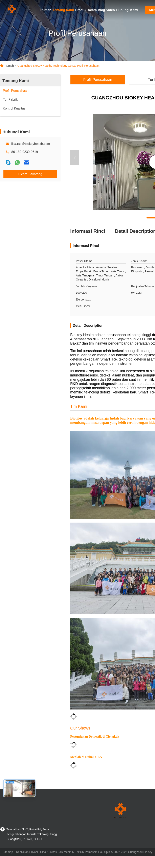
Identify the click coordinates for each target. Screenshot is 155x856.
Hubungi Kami (127, 10)
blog (101, 10)
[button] (74, 157)
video (110, 10)
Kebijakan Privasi (27, 852)
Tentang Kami (63, 10)
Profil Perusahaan (97, 80)
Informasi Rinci (87, 231)
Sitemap (8, 852)
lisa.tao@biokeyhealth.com (30, 143)
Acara (92, 10)
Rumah (45, 10)
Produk (80, 10)
